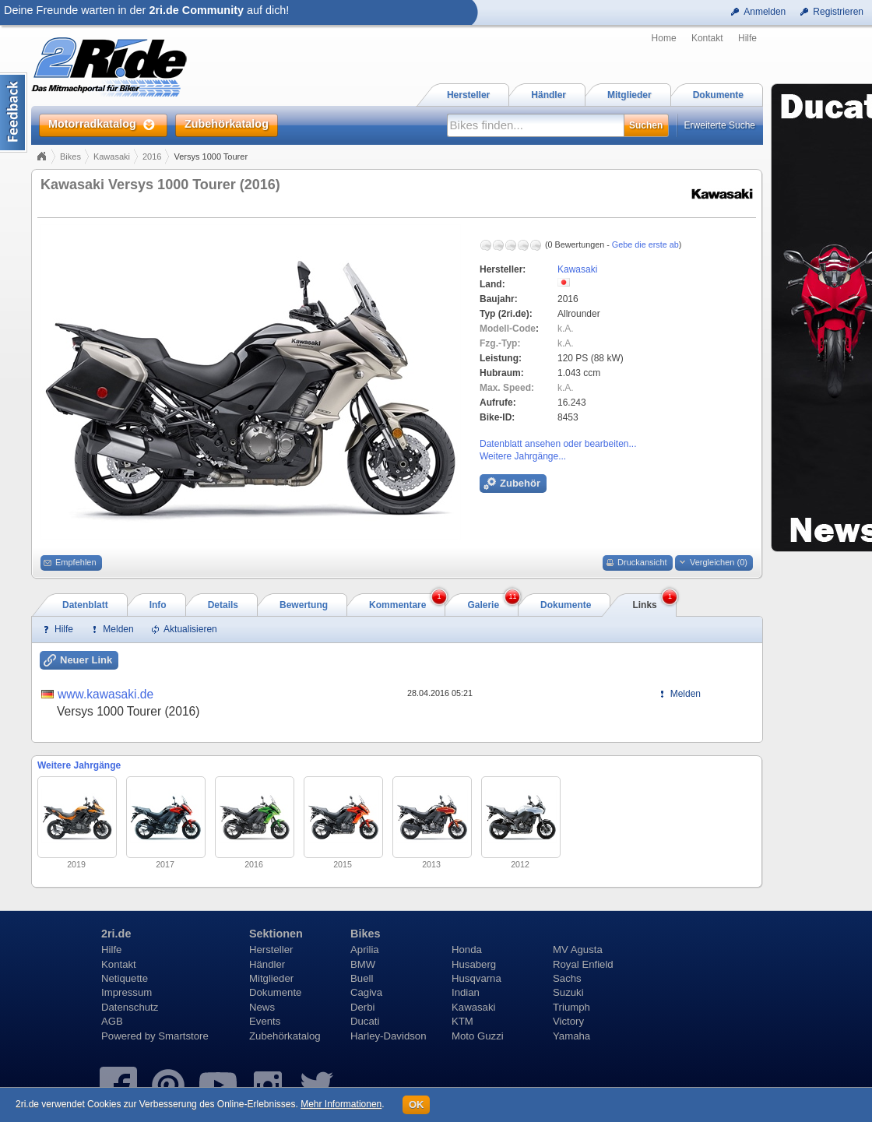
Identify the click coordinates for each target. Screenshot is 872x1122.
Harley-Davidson (388, 1036)
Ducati (364, 1021)
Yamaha (571, 1036)
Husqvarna (476, 978)
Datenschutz (129, 1007)
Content (13, 112)
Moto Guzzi (478, 1036)
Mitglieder (271, 978)
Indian (466, 992)
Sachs (567, 978)
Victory (568, 1021)
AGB (112, 1021)
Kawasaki (111, 156)
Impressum (126, 992)
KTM (462, 1021)
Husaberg (474, 964)
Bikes (70, 156)
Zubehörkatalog (285, 1036)
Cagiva (366, 992)
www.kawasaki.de (105, 694)
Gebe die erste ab (645, 244)
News (262, 1007)
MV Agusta (578, 949)
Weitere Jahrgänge (79, 765)
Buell (361, 978)
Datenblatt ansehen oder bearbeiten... (558, 443)
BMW (362, 964)
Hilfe (747, 38)
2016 (151, 156)
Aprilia (364, 949)
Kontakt (707, 38)
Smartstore (183, 1036)
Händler (267, 964)
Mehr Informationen (341, 1104)
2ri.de (116, 933)
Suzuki (568, 992)
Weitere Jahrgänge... (523, 456)
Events (264, 1021)
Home (664, 38)
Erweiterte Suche (719, 125)
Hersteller (271, 949)
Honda (467, 949)
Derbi (362, 1007)
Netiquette (124, 978)
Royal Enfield (583, 964)
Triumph (571, 1007)
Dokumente (275, 992)
